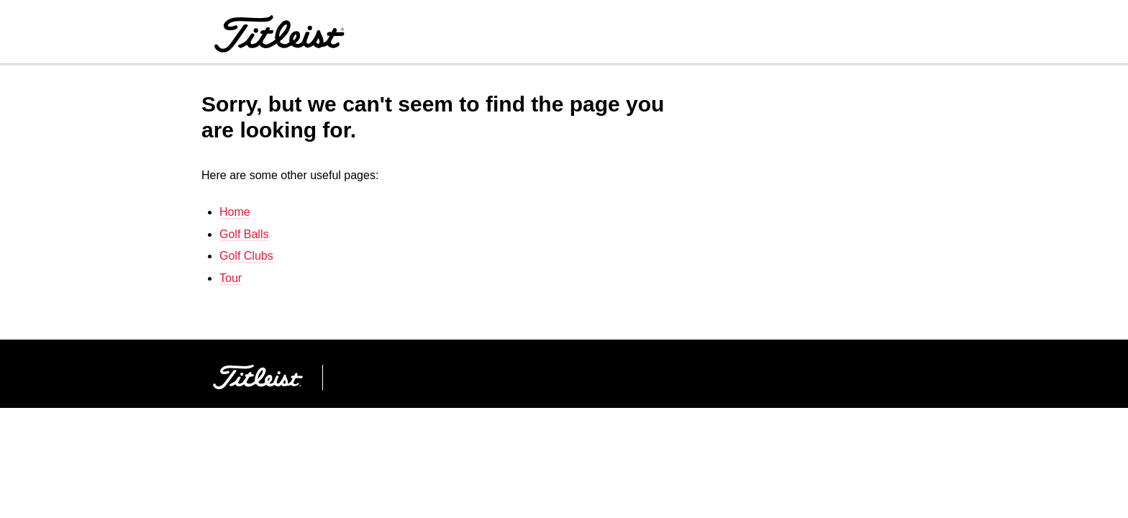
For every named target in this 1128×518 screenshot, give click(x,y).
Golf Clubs (246, 256)
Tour (230, 278)
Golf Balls (243, 234)
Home (234, 212)
